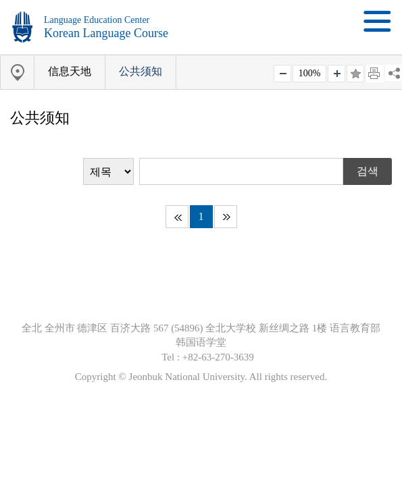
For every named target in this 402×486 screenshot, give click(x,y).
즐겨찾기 (355, 73)
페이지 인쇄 (375, 73)
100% (310, 73)
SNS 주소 (393, 73)
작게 (282, 73)
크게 (336, 73)
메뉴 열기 (377, 21)
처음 (177, 216)
